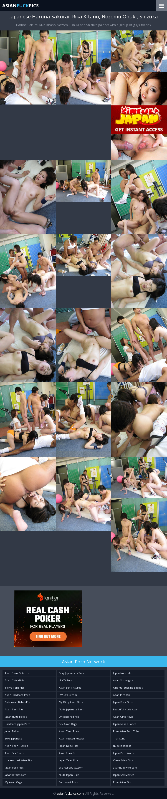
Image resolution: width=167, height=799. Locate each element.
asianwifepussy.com (71, 767)
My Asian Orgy (13, 782)
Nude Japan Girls (69, 775)
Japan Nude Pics (68, 745)
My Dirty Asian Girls (71, 702)
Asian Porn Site (68, 753)
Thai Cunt (119, 738)
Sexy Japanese (13, 738)
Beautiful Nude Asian (125, 709)
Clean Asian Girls (123, 760)
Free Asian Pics (122, 782)
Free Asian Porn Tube (126, 731)
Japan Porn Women (125, 753)
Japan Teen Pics (68, 760)
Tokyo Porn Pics (14, 687)
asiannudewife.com (125, 767)
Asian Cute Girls (14, 680)
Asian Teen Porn (69, 731)
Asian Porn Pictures (16, 673)
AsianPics (20, 5)
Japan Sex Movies (123, 775)
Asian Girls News (123, 716)
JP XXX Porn (66, 680)
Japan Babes (12, 731)
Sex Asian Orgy (68, 724)
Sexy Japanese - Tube (72, 673)
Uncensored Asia (69, 716)
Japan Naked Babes (124, 724)
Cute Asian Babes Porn (18, 702)
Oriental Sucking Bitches (128, 687)
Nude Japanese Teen (71, 709)
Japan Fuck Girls (122, 702)
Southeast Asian (68, 782)
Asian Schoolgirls (123, 680)
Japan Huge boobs (16, 716)
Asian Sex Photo (14, 753)
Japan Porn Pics (14, 767)
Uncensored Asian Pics (18, 760)
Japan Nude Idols (123, 673)
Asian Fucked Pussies (71, 738)
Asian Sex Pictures (70, 687)
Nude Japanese (122, 745)
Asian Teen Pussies (16, 745)
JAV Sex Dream (68, 695)
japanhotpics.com (15, 775)
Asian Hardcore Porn (17, 695)
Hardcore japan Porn (17, 724)
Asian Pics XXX (121, 695)
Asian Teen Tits (14, 709)
